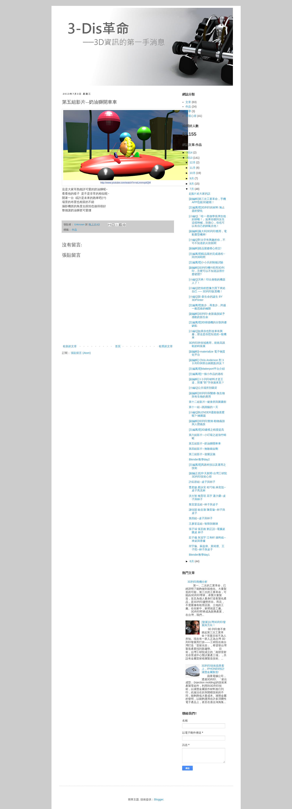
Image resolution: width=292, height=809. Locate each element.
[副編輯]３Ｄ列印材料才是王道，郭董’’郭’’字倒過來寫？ (206, 381)
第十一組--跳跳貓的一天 (203, 407)
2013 (189, 157)
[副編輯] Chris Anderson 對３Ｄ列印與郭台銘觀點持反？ (207, 362)
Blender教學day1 (199, 554)
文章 (188, 102)
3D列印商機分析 (198, 581)
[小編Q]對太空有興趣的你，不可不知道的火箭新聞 (207, 241)
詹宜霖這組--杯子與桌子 (203, 504)
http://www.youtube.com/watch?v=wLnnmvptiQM (125, 182)
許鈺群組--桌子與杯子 (202, 481)
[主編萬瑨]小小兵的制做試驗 (206, 262)
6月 (192, 561)
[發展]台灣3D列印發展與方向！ (214, 623)
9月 (192, 178)
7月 (192, 188)
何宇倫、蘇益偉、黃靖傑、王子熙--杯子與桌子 (206, 548)
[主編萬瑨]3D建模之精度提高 (206, 429)
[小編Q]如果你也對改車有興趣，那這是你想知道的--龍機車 (207, 334)
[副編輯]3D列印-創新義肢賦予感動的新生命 (207, 315)
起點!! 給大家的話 (199, 193)
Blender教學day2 (199, 459)
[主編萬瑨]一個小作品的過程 (206, 373)
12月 (193, 162)
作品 (74, 229)
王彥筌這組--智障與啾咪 (203, 523)
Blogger (158, 799)
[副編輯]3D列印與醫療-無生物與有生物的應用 (207, 395)
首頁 (118, 346)
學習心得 (190, 115)
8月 (192, 183)
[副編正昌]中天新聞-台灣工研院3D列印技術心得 (208, 475)
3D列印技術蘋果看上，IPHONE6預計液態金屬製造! (213, 669)
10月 (193, 172)
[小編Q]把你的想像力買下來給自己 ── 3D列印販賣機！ (207, 289)
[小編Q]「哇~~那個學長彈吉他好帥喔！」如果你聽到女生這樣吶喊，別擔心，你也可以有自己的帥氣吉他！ (207, 221)
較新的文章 (70, 346)
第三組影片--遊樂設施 (202, 454)
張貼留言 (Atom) (81, 352)
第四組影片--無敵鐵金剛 (203, 448)
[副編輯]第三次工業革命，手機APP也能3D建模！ (207, 200)
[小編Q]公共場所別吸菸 (203, 387)
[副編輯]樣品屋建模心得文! (205, 248)
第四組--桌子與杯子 (200, 518)
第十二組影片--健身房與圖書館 (207, 401)
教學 (188, 111)
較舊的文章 (166, 346)
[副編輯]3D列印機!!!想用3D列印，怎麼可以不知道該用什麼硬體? (207, 271)
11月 (193, 167)
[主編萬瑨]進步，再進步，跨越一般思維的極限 (207, 307)
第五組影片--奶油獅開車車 (205, 443)
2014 (189, 152)
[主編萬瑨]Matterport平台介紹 (207, 368)
